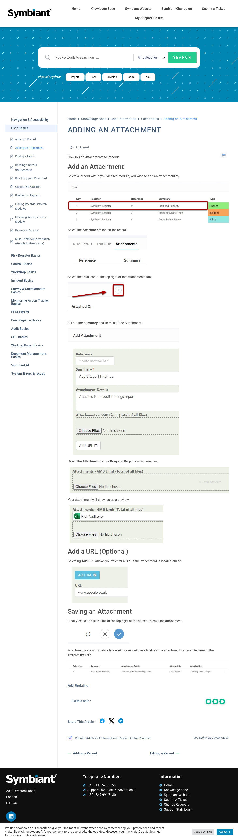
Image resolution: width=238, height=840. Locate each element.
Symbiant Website (138, 9)
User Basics (150, 119)
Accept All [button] (224, 831)
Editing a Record (164, 753)
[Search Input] (92, 57)
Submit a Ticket (213, 9)
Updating (81, 685)
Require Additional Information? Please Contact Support (109, 738)
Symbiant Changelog (177, 9)
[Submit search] (182, 57)
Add (71, 685)
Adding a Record (82, 753)
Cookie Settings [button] (203, 831)
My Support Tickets (149, 18)
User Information (124, 119)
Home (76, 9)
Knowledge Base (103, 9)
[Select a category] (150, 57)
